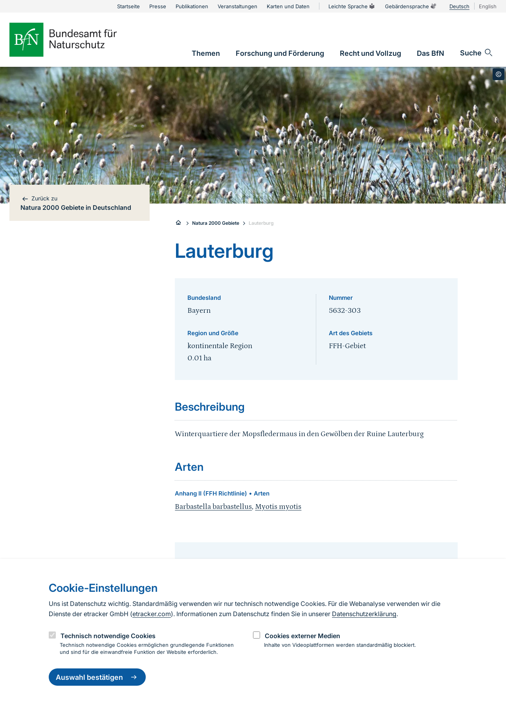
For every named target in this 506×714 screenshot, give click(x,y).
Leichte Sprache (352, 6)
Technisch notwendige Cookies (108, 636)
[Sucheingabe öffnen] (477, 53)
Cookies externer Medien (302, 636)
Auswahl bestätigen (97, 677)
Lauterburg (261, 223)
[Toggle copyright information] (498, 74)
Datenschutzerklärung (364, 614)
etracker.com (151, 614)
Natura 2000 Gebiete (215, 223)
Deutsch (459, 6)
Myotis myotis (278, 507)
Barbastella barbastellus (213, 507)
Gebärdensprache (411, 6)
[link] (206, 53)
